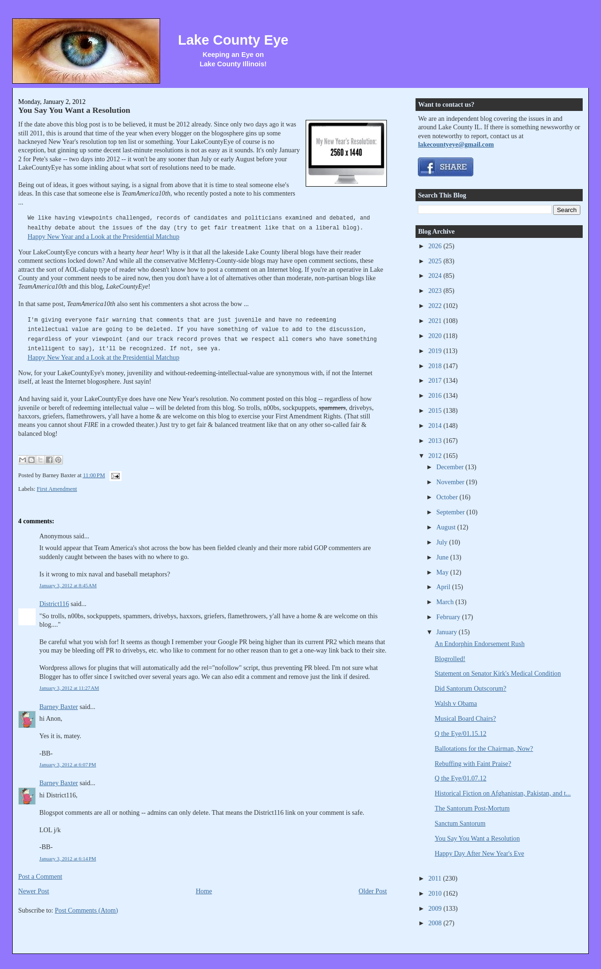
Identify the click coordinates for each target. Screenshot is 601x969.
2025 (435, 261)
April (444, 587)
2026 (435, 246)
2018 (435, 366)
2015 (435, 410)
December (450, 467)
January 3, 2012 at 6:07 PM (67, 764)
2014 (435, 425)
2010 (435, 893)
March (445, 602)
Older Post (373, 891)
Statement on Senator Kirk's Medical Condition (498, 673)
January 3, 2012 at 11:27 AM (69, 688)
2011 (435, 878)
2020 (435, 335)
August (446, 527)
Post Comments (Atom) (86, 910)
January (447, 632)
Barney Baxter (58, 706)
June (443, 557)
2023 (435, 290)
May (443, 572)
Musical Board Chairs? (465, 718)
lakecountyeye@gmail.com (455, 144)
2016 (435, 395)
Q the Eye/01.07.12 (460, 778)
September (451, 512)
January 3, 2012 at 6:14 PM (67, 858)
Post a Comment (40, 876)
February (449, 617)
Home (204, 891)
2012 (435, 455)
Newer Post (33, 891)
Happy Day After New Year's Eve (479, 853)
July (442, 542)
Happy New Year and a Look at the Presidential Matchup (103, 236)
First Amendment (57, 489)
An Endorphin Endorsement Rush (479, 643)
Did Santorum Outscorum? (471, 688)
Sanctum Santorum (460, 823)
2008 (435, 923)
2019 (435, 351)
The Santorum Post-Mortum (472, 808)
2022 (435, 305)
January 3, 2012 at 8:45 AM (68, 585)
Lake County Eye (233, 39)
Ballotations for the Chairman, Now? (484, 748)
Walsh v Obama (456, 703)
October (447, 497)
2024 (435, 275)
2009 (435, 908)
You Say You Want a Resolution (74, 110)
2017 (435, 380)
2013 (435, 440)
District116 (54, 603)
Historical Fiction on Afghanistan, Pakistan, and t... (503, 793)
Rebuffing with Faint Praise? (473, 763)
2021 (435, 320)
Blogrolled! (450, 658)
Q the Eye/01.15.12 (460, 733)
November (451, 482)
